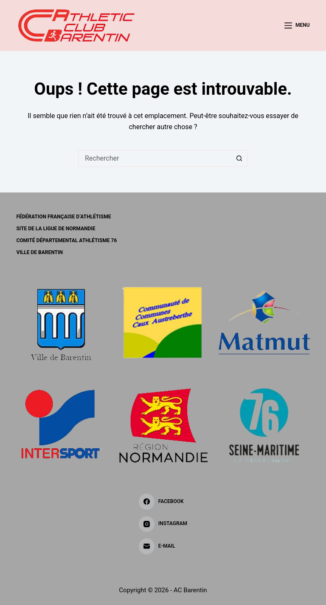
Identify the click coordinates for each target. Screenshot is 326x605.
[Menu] (297, 25)
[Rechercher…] (154, 158)
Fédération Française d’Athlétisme (63, 217)
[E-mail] (163, 546)
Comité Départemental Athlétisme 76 (66, 240)
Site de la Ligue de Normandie (55, 229)
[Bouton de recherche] (239, 158)
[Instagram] (163, 524)
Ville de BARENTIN (39, 252)
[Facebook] (163, 502)
